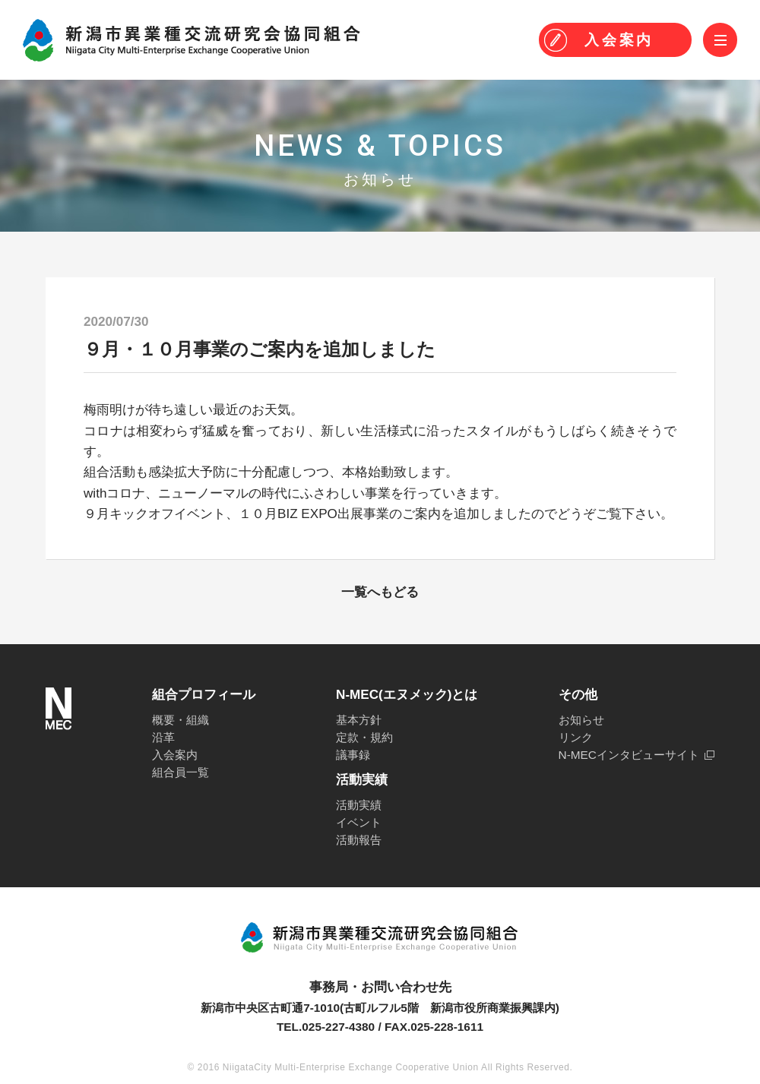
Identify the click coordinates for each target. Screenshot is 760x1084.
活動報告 (359, 839)
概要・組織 (180, 719)
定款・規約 (364, 737)
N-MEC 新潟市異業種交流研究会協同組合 (191, 40)
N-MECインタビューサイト (629, 754)
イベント (359, 822)
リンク (576, 737)
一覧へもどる (380, 592)
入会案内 (175, 754)
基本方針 (359, 719)
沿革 (163, 737)
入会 (619, 40)
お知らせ (581, 719)
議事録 (353, 754)
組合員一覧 (180, 772)
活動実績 (359, 804)
